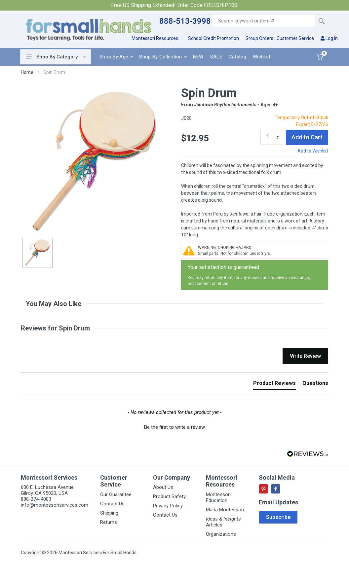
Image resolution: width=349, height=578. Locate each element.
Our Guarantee (116, 494)
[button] (174, 426)
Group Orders (259, 38)
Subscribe (278, 517)
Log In (329, 38)
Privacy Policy (168, 506)
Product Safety (169, 496)
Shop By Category (56, 57)
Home (27, 72)
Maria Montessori (225, 510)
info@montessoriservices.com (54, 505)
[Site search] (264, 21)
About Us (163, 487)
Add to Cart (307, 137)
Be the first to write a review (174, 427)
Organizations (221, 534)
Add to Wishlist (312, 150)
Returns (108, 522)
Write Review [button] (305, 356)
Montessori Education (218, 497)
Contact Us (112, 504)
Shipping (109, 513)
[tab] (274, 385)
